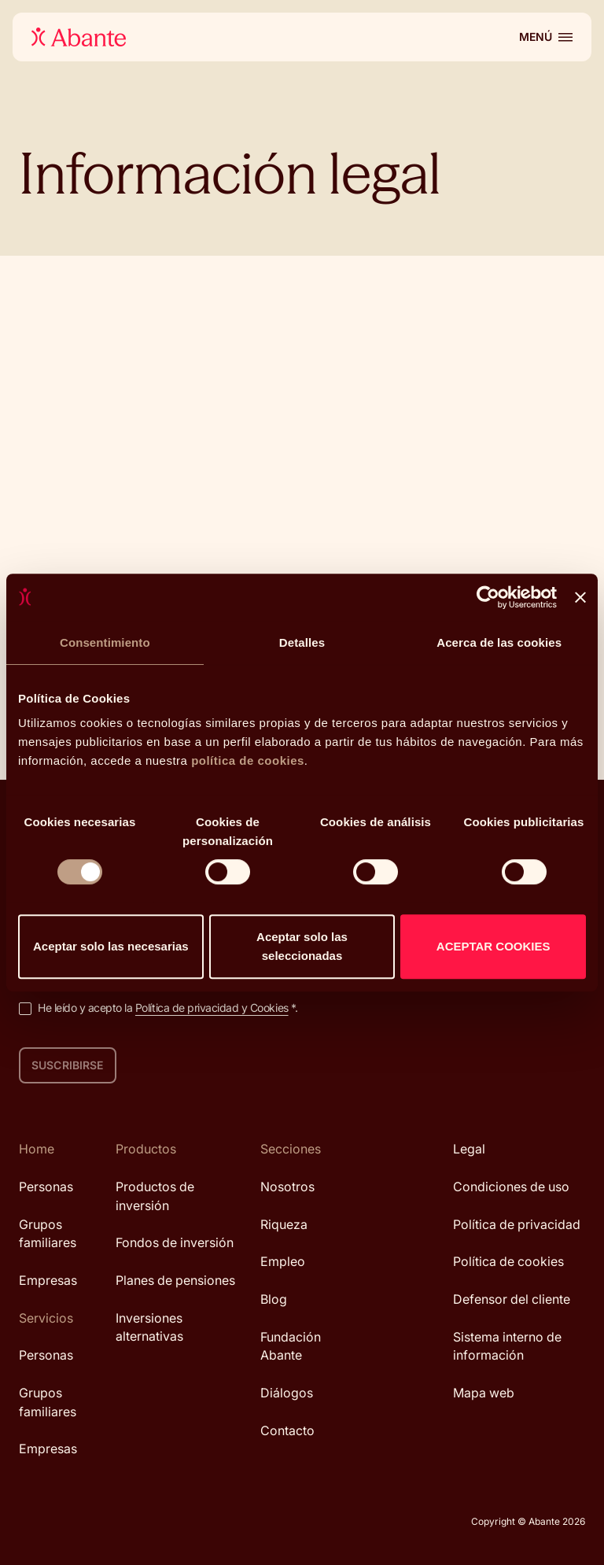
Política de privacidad (516, 1224)
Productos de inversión (155, 1196)
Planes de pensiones (175, 1280)
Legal (469, 1149)
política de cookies (247, 760)
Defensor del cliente (511, 1299)
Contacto (287, 1430)
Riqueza (284, 1224)
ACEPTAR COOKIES (493, 946)
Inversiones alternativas (149, 1327)
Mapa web (483, 1393)
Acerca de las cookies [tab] (499, 642)
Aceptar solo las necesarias (111, 946)
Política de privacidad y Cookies (212, 1007)
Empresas (48, 1280)
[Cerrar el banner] (580, 597)
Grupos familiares (47, 1233)
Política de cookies (508, 1261)
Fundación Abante (290, 1346)
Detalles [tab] (302, 642)
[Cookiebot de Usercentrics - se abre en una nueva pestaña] (488, 597)
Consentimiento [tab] (105, 642)
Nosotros (287, 1186)
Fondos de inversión (175, 1242)
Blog (273, 1299)
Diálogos (286, 1393)
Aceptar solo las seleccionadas (302, 946)
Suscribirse (67, 1065)
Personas (46, 1186)
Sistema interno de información (507, 1346)
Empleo (282, 1261)
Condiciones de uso (511, 1186)
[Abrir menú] (546, 37)
